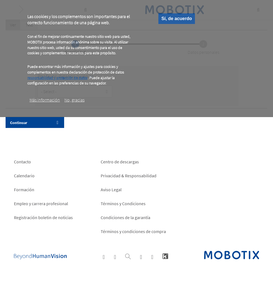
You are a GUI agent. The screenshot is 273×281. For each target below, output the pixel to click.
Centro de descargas (120, 161)
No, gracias (74, 100)
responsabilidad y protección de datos (57, 77)
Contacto (22, 161)
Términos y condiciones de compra (133, 231)
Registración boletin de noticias (43, 217)
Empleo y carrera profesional (41, 203)
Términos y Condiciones (123, 203)
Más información (45, 100)
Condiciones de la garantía (125, 217)
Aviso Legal (111, 189)
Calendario (24, 175)
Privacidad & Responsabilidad (128, 175)
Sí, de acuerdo (176, 18)
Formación (24, 189)
